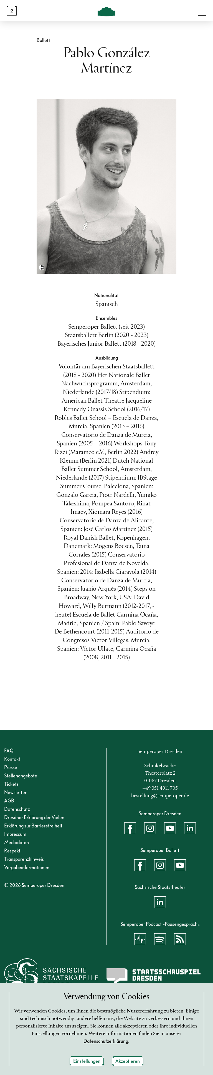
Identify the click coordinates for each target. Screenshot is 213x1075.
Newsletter (15, 792)
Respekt (12, 851)
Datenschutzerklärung (105, 1041)
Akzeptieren (127, 1061)
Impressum (15, 834)
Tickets (11, 784)
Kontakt (12, 759)
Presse (10, 767)
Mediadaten (16, 842)
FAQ (9, 751)
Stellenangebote (20, 776)
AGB (9, 801)
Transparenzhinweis (24, 859)
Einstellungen (86, 1061)
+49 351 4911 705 (160, 788)
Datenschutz (17, 809)
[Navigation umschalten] (202, 10)
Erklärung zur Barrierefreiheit (33, 826)
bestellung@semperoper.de (160, 795)
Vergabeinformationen (26, 867)
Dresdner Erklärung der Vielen (34, 817)
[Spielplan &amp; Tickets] (12, 11)
